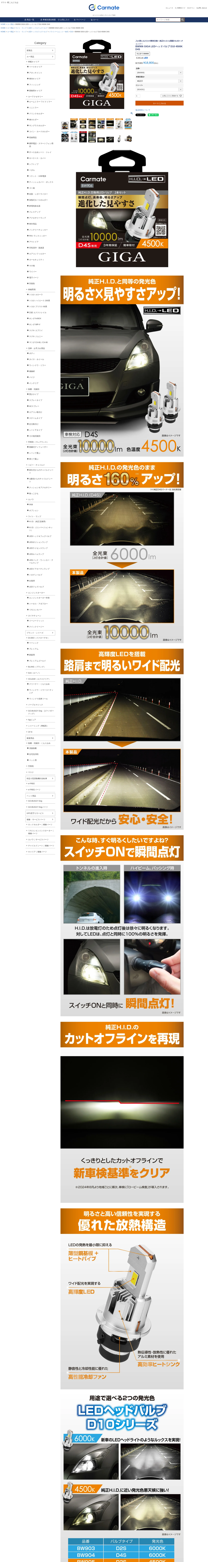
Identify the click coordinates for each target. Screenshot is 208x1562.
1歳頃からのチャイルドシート (41, 480)
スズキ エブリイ (36, 330)
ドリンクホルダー (36, 114)
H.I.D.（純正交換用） (38, 521)
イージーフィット (36, 621)
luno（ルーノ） (34, 673)
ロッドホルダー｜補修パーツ (40, 824)
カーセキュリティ (36, 260)
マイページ (79, 20)
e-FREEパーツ (34, 790)
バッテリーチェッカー (38, 230)
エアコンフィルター (37, 254)
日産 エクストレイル (37, 312)
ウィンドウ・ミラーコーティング (41, 691)
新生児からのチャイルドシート (41, 471)
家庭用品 (30, 738)
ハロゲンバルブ (35, 575)
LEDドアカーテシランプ (39, 569)
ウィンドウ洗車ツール (38, 699)
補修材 (32, 371)
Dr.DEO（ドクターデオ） (38, 638)
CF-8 (30, 732)
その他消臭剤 (34, 436)
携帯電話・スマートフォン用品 (41, 144)
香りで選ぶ (33, 459)
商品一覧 (29, 20)
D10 (71, 32)
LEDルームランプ (36, 554)
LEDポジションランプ (38, 542)
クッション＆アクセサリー (40, 487)
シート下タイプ (35, 430)
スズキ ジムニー (36, 336)
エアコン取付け (35, 412)
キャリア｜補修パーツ (37, 852)
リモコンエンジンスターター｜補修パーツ (41, 832)
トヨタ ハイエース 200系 (39, 300)
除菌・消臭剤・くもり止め (39, 743)
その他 (32, 266)
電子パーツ (33, 278)
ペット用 (33, 760)
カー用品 (10, 24)
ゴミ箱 (32, 188)
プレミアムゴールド (37, 661)
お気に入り (64, 20)
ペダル (32, 170)
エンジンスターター (36, 593)
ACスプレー (34, 406)
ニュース (170, 8)
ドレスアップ (34, 212)
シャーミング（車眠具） (38, 726)
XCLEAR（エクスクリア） (39, 679)
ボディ (32, 353)
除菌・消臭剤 (33, 389)
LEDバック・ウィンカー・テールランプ (41, 561)
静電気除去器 (34, 206)
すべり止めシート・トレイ (40, 152)
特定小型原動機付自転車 (37, 778)
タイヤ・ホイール (36, 359)
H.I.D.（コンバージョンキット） (41, 528)
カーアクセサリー (35, 97)
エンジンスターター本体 (39, 598)
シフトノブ (33, 164)
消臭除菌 (33, 748)
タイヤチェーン (34, 616)
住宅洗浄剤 (33, 754)
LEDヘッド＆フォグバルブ (37, 28)
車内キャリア (34, 79)
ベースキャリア (35, 67)
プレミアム (33, 649)
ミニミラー (33, 108)
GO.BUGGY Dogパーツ (38, 807)
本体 (31, 504)
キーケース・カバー (37, 158)
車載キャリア (33, 62)
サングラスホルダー (37, 125)
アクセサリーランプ (37, 218)
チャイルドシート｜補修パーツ (41, 846)
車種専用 (32, 289)
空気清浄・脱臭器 (36, 248)
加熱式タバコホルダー (38, 200)
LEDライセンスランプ (38, 548)
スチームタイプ (35, 418)
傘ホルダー (33, 119)
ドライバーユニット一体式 (58, 32)
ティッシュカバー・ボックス (41, 182)
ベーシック (33, 643)
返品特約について (142, 110)
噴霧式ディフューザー (38, 447)
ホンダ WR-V (34, 324)
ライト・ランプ (21, 28)
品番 (138, 68)
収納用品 (33, 137)
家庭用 (32, 655)
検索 (182, 20)
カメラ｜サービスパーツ (38, 839)
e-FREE (31, 783)
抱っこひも (33, 493)
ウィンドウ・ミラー (37, 365)
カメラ (31, 499)
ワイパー (33, 272)
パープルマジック (35, 705)
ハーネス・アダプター (38, 604)
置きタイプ (33, 394)
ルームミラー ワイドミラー (40, 102)
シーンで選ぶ (34, 453)
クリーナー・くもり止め (39, 684)
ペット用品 (31, 796)
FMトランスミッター (38, 236)
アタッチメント (35, 73)
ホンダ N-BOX (35, 318)
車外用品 (33, 224)
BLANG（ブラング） (37, 667)
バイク (32, 377)
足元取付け (33, 424)
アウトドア (33, 242)
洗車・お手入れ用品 (36, 348)
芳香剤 (32, 283)
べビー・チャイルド (36, 465)
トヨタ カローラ (36, 295)
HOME (3, 24)
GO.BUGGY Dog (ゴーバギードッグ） (41, 712)
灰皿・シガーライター (38, 194)
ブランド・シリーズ (35, 633)
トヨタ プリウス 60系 (38, 306)
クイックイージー (36, 627)
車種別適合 (141, 77)
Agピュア (32, 720)
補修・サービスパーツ (36, 819)
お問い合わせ (202, 8)
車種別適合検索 (48, 20)
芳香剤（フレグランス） (38, 442)
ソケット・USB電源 (37, 176)
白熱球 (32, 581)
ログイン (191, 8)
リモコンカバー (35, 610)
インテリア (33, 383)
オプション (33, 510)
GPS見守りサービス (35, 813)
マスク (31, 772)
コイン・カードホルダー (39, 131)
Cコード (140, 85)
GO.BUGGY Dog (35, 801)
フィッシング (34, 85)
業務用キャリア (35, 91)
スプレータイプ (35, 400)
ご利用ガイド (180, 8)
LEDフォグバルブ (36, 587)
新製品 (29, 50)
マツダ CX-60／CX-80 (38, 342)
